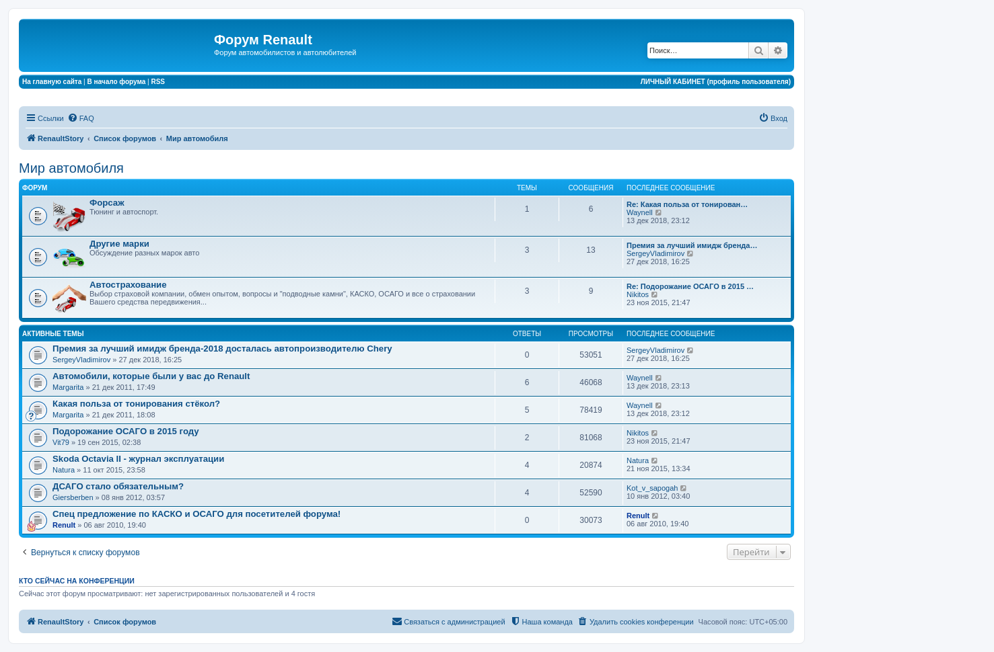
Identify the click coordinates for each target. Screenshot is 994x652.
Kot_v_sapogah (652, 488)
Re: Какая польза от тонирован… (687, 204)
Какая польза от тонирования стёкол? (136, 404)
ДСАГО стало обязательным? (118, 486)
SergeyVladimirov (655, 253)
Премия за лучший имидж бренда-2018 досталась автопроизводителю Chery (222, 348)
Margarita (67, 387)
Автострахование (128, 285)
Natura (63, 470)
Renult (63, 525)
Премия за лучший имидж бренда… (692, 245)
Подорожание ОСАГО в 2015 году (125, 431)
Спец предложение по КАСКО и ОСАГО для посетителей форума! (196, 514)
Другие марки (119, 244)
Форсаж (107, 203)
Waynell (640, 212)
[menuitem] (80, 118)
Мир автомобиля (71, 168)
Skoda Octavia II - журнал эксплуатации (138, 459)
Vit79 (60, 442)
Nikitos (638, 294)
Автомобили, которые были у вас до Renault (151, 376)
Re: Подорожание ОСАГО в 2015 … (690, 286)
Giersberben (73, 497)
